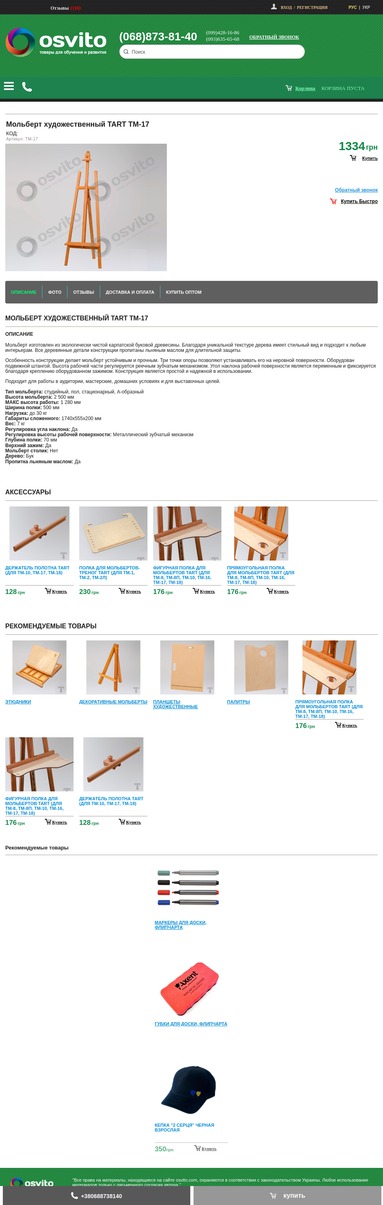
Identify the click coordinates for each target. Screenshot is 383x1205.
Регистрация (312, 7)
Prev (190, 867)
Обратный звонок (274, 37)
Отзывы (60, 8)
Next (191, 1149)
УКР (366, 7)
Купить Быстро (359, 201)
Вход (286, 7)
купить (370, 158)
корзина (305, 88)
